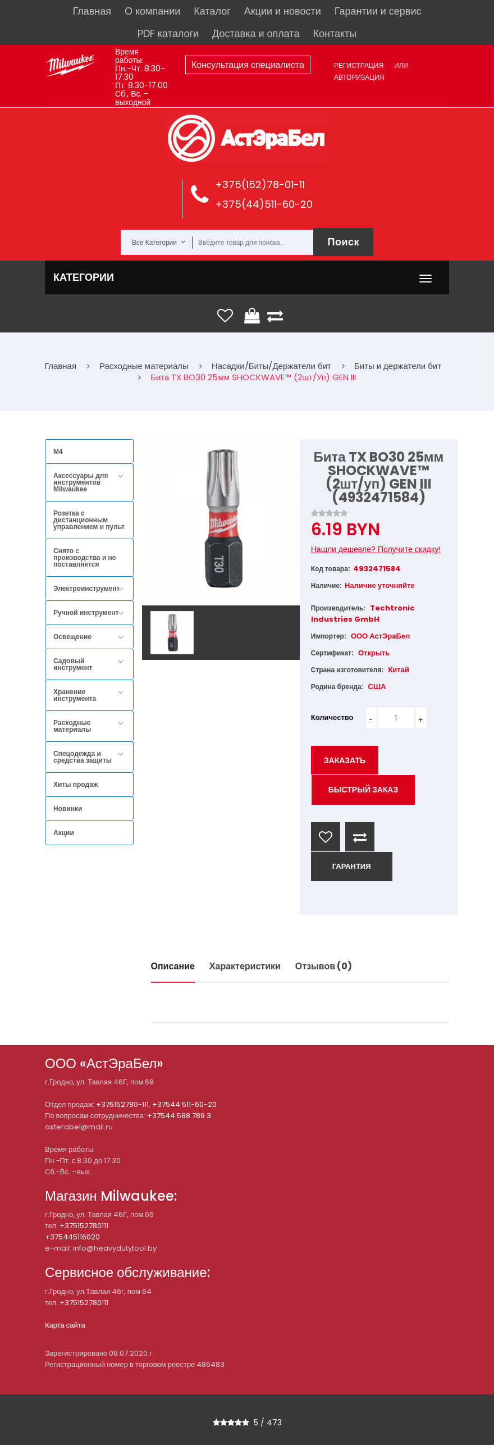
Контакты (334, 33)
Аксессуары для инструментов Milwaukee (80, 482)
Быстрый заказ (363, 789)
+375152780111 (84, 1225)
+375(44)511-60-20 (264, 204)
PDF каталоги (168, 33)
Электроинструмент (86, 588)
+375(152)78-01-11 (260, 184)
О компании (152, 11)
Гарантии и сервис (378, 11)
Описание (173, 966)
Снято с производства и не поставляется (84, 557)
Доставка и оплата (255, 33)
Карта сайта (65, 1325)
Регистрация (358, 65)
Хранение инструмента (74, 695)
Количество (332, 717)
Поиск (343, 242)
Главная (92, 11)
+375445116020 (72, 1237)
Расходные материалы (72, 726)
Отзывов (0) (323, 966)
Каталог (212, 11)
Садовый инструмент (73, 664)
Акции (63, 833)
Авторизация (359, 77)
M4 (58, 451)
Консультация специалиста (247, 64)
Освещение (72, 637)
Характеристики (245, 966)
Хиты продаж (75, 784)
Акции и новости (282, 11)
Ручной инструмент (85, 613)
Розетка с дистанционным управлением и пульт (89, 520)
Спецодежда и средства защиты (82, 757)
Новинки (67, 809)
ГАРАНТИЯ (351, 866)
